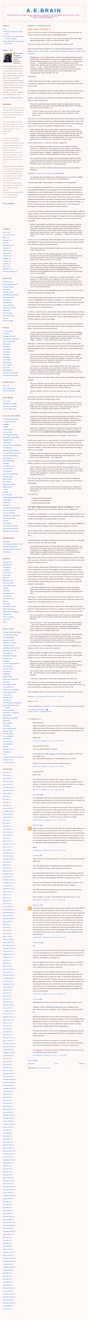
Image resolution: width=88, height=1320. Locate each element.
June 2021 (6, 799)
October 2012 (7, 981)
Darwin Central (7, 432)
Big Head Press (7, 565)
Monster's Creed (8, 697)
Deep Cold (6, 385)
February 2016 (7, 874)
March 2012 (6, 1002)
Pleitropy (5, 492)
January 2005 (7, 1255)
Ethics (36, 711)
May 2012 (6, 996)
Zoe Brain (36, 855)
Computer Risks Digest (10, 403)
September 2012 (8, 984)
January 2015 (7, 906)
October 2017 (7, 841)
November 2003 (7, 1297)
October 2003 (7, 1300)
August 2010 (7, 1055)
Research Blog (7, 495)
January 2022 (7, 784)
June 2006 (6, 1204)
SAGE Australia (7, 723)
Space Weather (7, 365)
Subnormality (7, 614)
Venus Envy (6, 619)
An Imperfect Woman (9, 422)
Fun (4, 243)
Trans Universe (7, 741)
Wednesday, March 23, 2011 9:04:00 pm (50, 820)
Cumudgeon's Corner (9, 336)
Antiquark (6, 333)
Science (5, 261)
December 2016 (7, 853)
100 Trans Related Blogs (10, 635)
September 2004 (8, 1267)
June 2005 (6, 1240)
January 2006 (7, 1219)
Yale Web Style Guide (9, 409)
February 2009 (7, 1109)
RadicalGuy (6, 720)
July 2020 (6, 820)
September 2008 (8, 1124)
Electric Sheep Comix (9, 585)
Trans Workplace (8, 744)
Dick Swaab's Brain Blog (10, 435)
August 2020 (7, 817)
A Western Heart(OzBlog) (10, 419)
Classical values (7, 429)
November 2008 (7, 1118)
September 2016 (8, 859)
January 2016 (7, 877)
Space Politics (7, 360)
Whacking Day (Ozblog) (10, 526)
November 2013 (7, 948)
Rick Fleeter (6, 354)
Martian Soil (6, 346)
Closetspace (6, 570)
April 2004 (6, 1282)
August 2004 (7, 1270)
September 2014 (8, 918)
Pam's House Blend (8, 710)
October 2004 (7, 1264)
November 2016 (7, 856)
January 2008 (7, 1148)
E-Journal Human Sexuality (11, 663)
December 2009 (7, 1079)
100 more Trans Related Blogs (12, 632)
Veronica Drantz (8, 760)
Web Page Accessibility (10, 406)
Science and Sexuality (9, 728)
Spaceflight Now (8, 370)
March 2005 (6, 1249)
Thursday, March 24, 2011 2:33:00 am (49, 937)
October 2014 (7, 915)
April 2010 (6, 1067)
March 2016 (6, 871)
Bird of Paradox (7, 653)
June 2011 (6, 1026)
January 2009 (7, 1112)
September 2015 (8, 889)
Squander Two (7, 505)
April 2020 (6, 829)
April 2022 (6, 775)
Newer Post (31, 1063)
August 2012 (7, 987)
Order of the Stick (8, 598)
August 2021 (7, 793)
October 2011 (7, 1014)
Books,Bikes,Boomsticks (10, 284)
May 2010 (6, 1064)
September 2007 (8, 1160)
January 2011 (7, 1041)
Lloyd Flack (36, 795)
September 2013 (8, 954)
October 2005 (7, 1228)
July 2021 (6, 796)
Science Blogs (7, 500)
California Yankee (8, 287)
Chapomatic (6, 541)
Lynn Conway (7, 695)
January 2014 (7, 942)
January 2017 (7, 850)
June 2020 (6, 823)
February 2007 (7, 1181)
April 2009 (6, 1103)
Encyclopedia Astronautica (11, 339)
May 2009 (6, 1100)
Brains (5, 232)
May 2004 (6, 1279)
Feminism (6, 240)
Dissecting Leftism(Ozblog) (11, 437)
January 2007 (7, 1184)
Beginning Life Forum (9, 650)
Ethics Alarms (7, 442)
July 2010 (6, 1058)
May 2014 (6, 930)
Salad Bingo (6, 726)
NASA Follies (7, 349)
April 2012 (6, 999)
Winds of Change (8, 321)
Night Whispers (7, 487)
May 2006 (6, 1207)
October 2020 (7, 814)
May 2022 (6, 772)
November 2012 (7, 978)
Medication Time (8, 476)
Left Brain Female (8, 466)
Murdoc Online (7, 479)
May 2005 (6, 1243)
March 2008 (6, 1142)
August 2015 (7, 892)
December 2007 (7, 1151)
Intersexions (6, 682)
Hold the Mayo (7, 448)
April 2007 (6, 1175)
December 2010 (7, 1043)
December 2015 (7, 880)
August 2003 (7, 1306)
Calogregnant (7, 567)
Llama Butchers (7, 471)
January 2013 (7, 972)
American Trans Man (9, 642)
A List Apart (6, 401)
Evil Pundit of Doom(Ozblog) (12, 445)
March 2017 (6, 847)
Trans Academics (8, 736)
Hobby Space (7, 344)
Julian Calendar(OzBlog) (10, 455)
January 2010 (7, 1076)
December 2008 (7, 1115)
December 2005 (7, 1222)
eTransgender (7, 671)
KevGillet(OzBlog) (8, 461)
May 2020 (6, 826)
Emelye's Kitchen (8, 669)
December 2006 (7, 1187)
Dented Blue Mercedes (9, 656)
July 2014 (6, 924)
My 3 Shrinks (7, 481)
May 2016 (6, 865)
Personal (5, 250)
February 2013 (7, 969)
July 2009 (6, 1094)
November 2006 (7, 1189)
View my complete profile (13, 98)
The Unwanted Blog (9, 513)
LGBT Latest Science (9, 692)
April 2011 (6, 1032)
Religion (5, 258)
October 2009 (7, 1085)
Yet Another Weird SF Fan (11, 528)
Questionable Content (9, 606)
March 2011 (6, 1035)
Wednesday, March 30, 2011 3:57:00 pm (50, 1055)
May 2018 (6, 838)
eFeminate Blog (7, 666)
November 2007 (7, 1154)
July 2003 (6, 1309)
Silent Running (7, 313)
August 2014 (7, 921)
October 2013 (7, 951)
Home (57, 1063)
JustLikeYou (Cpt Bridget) (11, 689)
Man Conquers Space (9, 388)
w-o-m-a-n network (8, 762)
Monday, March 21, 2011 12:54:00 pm (48, 789)
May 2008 (6, 1136)
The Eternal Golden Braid (10, 373)
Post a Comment (33, 1060)
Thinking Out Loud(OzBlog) (11, 515)
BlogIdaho (6, 424)
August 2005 (7, 1234)
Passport (5, 248)
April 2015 (6, 900)
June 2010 (6, 1061)
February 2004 (7, 1288)
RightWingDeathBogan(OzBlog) (12, 497)
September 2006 (8, 1195)
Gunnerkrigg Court (8, 593)
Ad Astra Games (8, 331)
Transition (6, 269)
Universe (5, 521)
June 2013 (6, 960)
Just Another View (8, 687)
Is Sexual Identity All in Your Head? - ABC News (49, 696)
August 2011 (6, 1020)
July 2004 (6, 1273)
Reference (6, 256)
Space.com (6, 367)
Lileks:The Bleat (8, 468)
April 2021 (6, 805)
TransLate (6, 746)
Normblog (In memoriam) (10, 295)
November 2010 (7, 1046)
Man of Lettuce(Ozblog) (10, 474)
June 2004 (6, 1276)
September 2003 (8, 1303)
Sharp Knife (6, 310)
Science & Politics (8, 305)
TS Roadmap (7, 752)
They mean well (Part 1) (39, 29)
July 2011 (6, 1023)
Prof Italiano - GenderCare (11, 713)
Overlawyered (7, 300)
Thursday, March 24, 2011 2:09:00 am (49, 900)
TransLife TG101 (8, 749)
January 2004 (7, 1291)
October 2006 (7, 1192)
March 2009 (6, 1106)
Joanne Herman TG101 (10, 684)
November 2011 (7, 1011)
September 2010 (8, 1052)
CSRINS (5, 427)
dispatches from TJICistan (10, 531)
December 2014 (7, 909)
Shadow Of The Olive (9, 308)
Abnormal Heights (8, 637)
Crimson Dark (7, 572)
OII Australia (7, 700)
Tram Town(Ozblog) (9, 518)
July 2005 (6, 1237)
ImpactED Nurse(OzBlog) (11, 450)
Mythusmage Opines (9, 484)
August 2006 (7, 1198)
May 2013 (6, 963)
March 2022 (6, 778)
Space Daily (6, 357)
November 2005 (7, 1225)
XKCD (5, 622)
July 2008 (6, 1130)
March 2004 (6, 1285)
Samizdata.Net (7, 302)
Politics (5, 253)
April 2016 (6, 868)
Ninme (5, 489)
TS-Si (4, 754)
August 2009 (7, 1091)
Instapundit (6, 289)
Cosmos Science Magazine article (46, 173)
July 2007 (6, 1166)
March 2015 (6, 903)
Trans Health (7, 739)
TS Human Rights (46, 711)
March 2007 (6, 1178)
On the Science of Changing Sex (12, 703)
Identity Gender (7, 676)
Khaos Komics (7, 596)
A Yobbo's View (7, 281)
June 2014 (6, 927)
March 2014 (6, 936)
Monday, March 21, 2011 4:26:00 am (48, 741)
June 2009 (6, 1097)
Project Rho (6, 352)
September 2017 (8, 844)
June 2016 (6, 862)
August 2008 (7, 1127)
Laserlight (6, 463)
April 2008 (6, 1139)
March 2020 (6, 832)
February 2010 (7, 1073)
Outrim (5, 601)
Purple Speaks (7, 715)
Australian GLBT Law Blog (11, 648)
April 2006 (6, 1210)
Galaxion (5, 588)
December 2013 (7, 945)
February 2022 (7, 781)
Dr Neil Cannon (7, 658)
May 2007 (6, 1172)
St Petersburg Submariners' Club (12, 544)
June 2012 (6, 993)
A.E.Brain (43, 10)
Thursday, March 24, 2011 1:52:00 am (49, 850)
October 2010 (7, 1049)
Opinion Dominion (8, 297)
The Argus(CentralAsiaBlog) (11, 508)
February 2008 (7, 1145)
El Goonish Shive (8, 583)
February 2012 (7, 1005)
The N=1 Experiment (9, 510)
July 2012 (6, 990)
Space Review (7, 362)
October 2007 (7, 1157)
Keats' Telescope (8, 458)
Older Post (82, 1063)
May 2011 (6, 1029)
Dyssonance (6, 661)
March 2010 (6, 1070)
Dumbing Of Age (8, 580)
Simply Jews (6, 502)
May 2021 (6, 802)
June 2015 (6, 895)
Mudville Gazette (8, 292)
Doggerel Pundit (8, 440)
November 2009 (7, 1082)
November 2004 (7, 1261)
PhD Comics (6, 604)
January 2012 (7, 1008)
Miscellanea (6, 245)
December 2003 (7, 1294)
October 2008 (7, 1121)
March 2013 (6, 966)
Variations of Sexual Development (13, 757)
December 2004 (7, 1258)
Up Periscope (7, 552)
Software (5, 264)
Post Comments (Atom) (43, 1068)
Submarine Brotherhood (10, 546)
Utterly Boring (7, 523)
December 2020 (7, 811)
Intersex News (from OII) (10, 679)
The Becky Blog (8, 733)
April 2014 (6, 933)
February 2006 (7, 1216)
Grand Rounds (46, 706)
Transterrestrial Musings (10, 375)
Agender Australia (8, 640)
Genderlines (6, 674)
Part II (53, 706)
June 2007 (6, 1169)
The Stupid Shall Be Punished (12, 549)
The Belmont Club (8, 315)
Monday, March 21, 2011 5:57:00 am (48, 766)
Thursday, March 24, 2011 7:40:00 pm (49, 994)
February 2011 (7, 1038)
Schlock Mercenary (8, 609)
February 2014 (7, 939)
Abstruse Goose (7, 562)
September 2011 (7, 1017)
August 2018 (7, 835)
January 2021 (7, 808)
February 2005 (7, 1252)
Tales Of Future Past (9, 391)
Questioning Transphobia (10, 718)
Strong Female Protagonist (11, 611)
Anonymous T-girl (8, 645)
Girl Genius (6, 591)
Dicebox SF (6, 578)
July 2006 (6, 1201)
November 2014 (7, 912)
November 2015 (7, 883)
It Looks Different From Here (12, 453)
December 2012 (7, 975)
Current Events (7, 235)
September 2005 (8, 1231)
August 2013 (7, 957)
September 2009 (8, 1088)
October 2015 (7, 886)
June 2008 (6, 1133)
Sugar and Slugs (8, 731)
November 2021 (7, 787)
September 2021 (8, 790)
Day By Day (6, 575)
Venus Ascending (8, 617)
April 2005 (6, 1246)
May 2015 (6, 897)
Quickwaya (36, 825)
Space (4, 266)
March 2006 (6, 1213)
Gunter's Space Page (9, 341)
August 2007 (7, 1163)
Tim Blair (6, 318)
